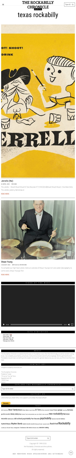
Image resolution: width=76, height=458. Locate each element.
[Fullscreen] (72, 325)
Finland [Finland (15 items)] (51, 410)
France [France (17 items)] (55, 410)
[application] (38, 306)
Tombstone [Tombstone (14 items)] (23, 427)
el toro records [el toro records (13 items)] (45, 410)
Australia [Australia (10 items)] (6, 410)
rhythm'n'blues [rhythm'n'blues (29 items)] (6, 424)
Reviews (14, 184)
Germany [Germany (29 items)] (70, 410)
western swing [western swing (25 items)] (44, 427)
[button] (73, 4)
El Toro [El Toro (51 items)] (38, 410)
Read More (5, 194)
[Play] (4, 325)
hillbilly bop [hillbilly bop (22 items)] (18, 414)
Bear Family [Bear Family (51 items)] (13, 410)
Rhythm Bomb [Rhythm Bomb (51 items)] (16, 423)
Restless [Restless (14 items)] (63, 419)
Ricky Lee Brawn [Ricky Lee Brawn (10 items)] (38, 424)
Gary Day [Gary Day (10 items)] (65, 410)
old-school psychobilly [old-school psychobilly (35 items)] (22, 418)
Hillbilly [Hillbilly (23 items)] (12, 414)
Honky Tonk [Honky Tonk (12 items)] (25, 414)
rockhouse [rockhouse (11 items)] (4, 427)
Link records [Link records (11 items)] (45, 414)
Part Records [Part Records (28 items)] (35, 419)
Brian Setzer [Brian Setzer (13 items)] (26, 410)
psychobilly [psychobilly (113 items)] (45, 418)
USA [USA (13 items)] (27, 427)
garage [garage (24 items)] (60, 410)
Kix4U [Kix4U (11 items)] (40, 414)
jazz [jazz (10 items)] (36, 414)
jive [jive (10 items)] (38, 414)
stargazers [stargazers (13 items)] (17, 427)
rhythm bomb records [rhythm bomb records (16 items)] (29, 424)
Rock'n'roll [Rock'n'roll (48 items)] (54, 424)
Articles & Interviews (19, 265)
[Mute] (69, 325)
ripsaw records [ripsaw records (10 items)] (46, 424)
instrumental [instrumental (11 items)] (31, 414)
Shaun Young (6, 261)
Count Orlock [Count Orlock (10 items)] (32, 410)
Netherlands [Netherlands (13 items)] (10, 419)
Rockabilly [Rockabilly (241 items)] (64, 423)
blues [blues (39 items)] (20, 410)
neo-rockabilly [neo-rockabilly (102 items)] (56, 413)
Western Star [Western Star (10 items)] (36, 427)
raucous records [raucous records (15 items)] (56, 419)
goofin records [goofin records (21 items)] (5, 414)
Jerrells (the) (7, 180)
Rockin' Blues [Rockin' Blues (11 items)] (10, 427)
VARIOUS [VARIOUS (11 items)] (31, 427)
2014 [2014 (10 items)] (2, 410)
